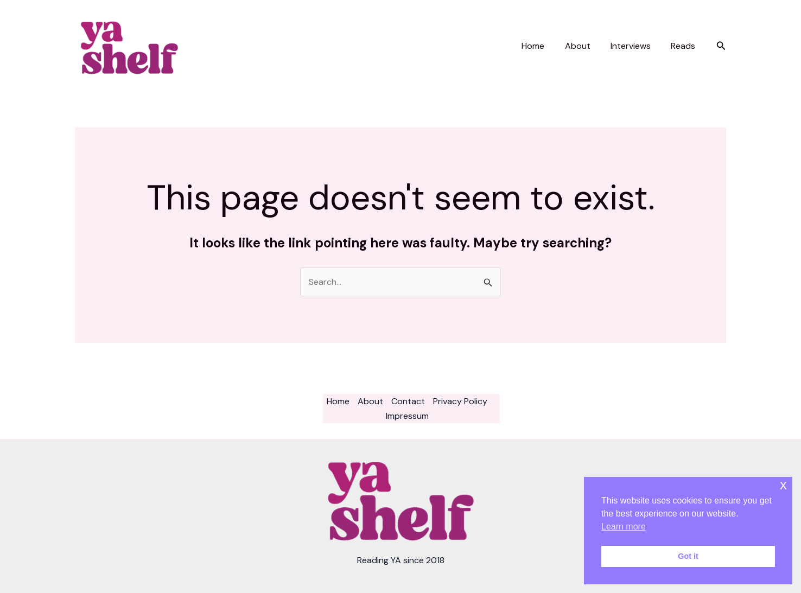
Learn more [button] (623, 526)
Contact (408, 401)
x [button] (783, 485)
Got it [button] (688, 556)
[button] (721, 46)
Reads (684, 46)
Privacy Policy (460, 401)
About (584, 46)
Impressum (407, 416)
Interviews (635, 46)
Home (543, 46)
